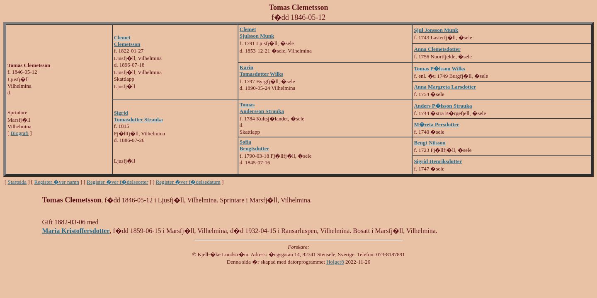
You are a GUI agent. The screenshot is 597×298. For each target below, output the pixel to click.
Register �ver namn (56, 182)
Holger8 (335, 262)
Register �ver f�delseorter (117, 182)
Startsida (17, 182)
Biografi (20, 133)
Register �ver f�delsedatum (188, 182)
